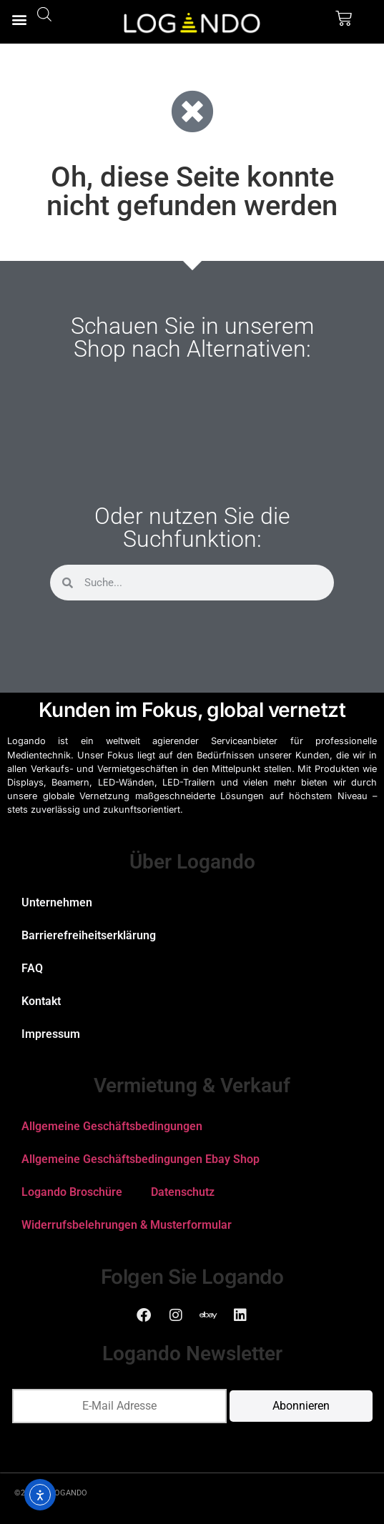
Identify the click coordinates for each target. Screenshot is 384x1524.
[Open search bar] (44, 14)
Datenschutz (183, 1192)
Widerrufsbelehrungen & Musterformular (126, 1225)
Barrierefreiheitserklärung (88, 935)
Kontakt (41, 1001)
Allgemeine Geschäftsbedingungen (111, 1126)
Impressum (50, 1034)
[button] (19, 19)
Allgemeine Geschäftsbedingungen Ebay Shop (140, 1159)
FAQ (32, 968)
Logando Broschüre (71, 1192)
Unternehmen (56, 902)
